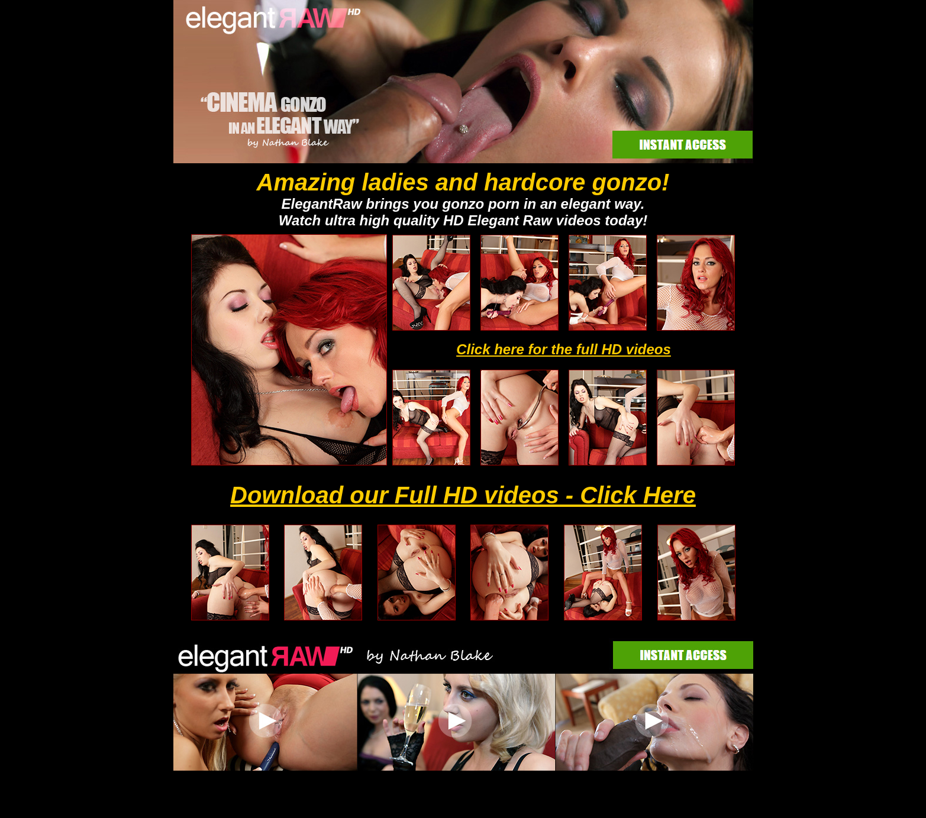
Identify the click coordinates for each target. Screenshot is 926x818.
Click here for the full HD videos (563, 349)
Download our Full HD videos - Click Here (463, 495)
